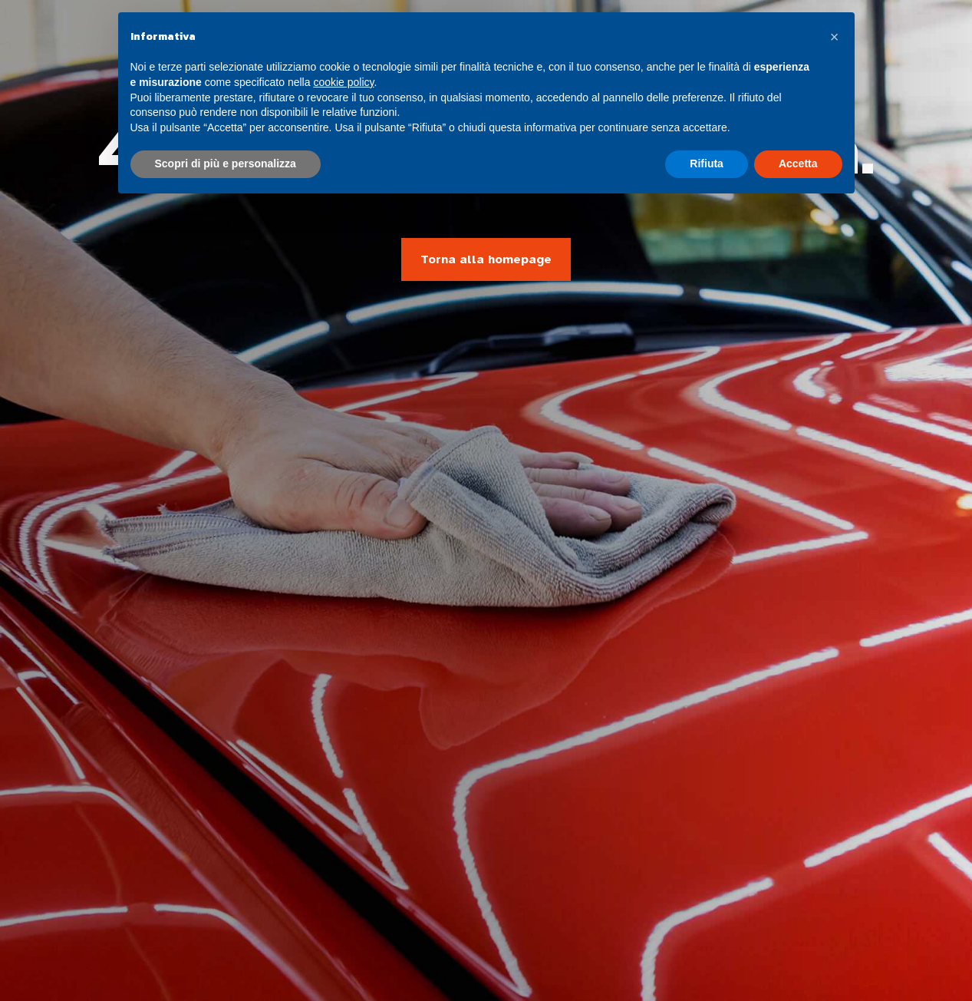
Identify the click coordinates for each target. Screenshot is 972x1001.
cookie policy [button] (343, 82)
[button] (834, 37)
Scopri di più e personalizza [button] (225, 163)
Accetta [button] (798, 163)
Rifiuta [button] (706, 163)
